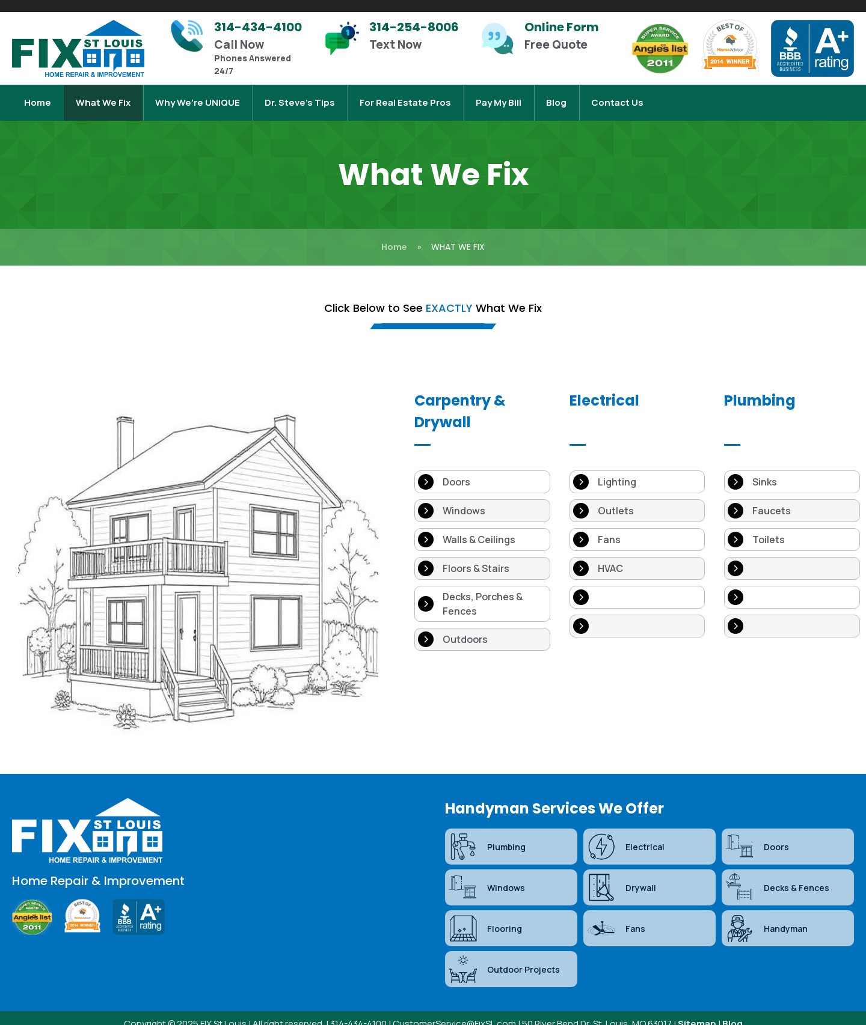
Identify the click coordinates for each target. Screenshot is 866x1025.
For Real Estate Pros (405, 96)
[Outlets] (637, 498)
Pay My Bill (498, 96)
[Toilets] (792, 527)
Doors (757, 835)
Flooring (485, 916)
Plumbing (487, 835)
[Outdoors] (482, 627)
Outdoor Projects (504, 957)
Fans (615, 916)
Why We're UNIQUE (197, 96)
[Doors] (482, 470)
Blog (556, 96)
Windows (486, 875)
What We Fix (103, 96)
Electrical (625, 835)
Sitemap (697, 1011)
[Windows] (482, 498)
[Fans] (637, 527)
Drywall (621, 875)
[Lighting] (637, 470)
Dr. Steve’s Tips (300, 96)
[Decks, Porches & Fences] (482, 591)
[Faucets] (792, 498)
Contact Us (617, 96)
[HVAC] (637, 556)
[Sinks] (792, 470)
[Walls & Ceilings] (482, 527)
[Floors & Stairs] (482, 556)
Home (37, 96)
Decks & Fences (777, 875)
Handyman (766, 916)
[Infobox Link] (240, 48)
